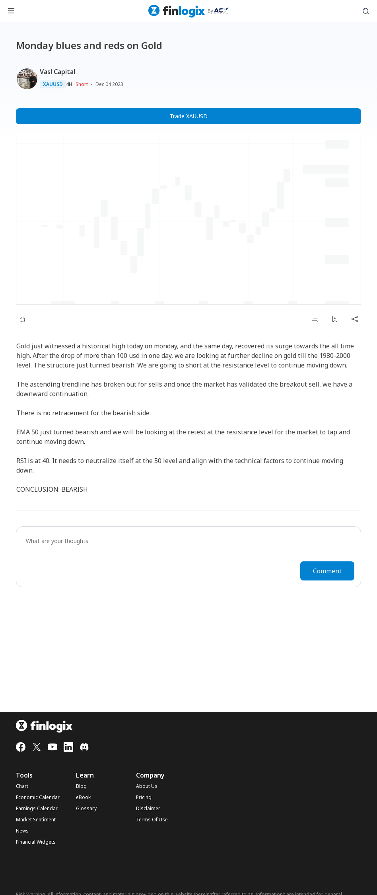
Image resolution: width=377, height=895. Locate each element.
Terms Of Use (152, 820)
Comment (327, 571)
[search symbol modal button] (366, 11)
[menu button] (11, 11)
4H (69, 84)
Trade (189, 116)
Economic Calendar (38, 797)
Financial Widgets (36, 842)
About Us (146, 786)
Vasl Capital (57, 71)
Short (82, 84)
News (22, 831)
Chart (22, 786)
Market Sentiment (36, 820)
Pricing (144, 797)
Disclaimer (148, 808)
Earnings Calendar (37, 808)
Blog (81, 786)
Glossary (86, 808)
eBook (83, 797)
